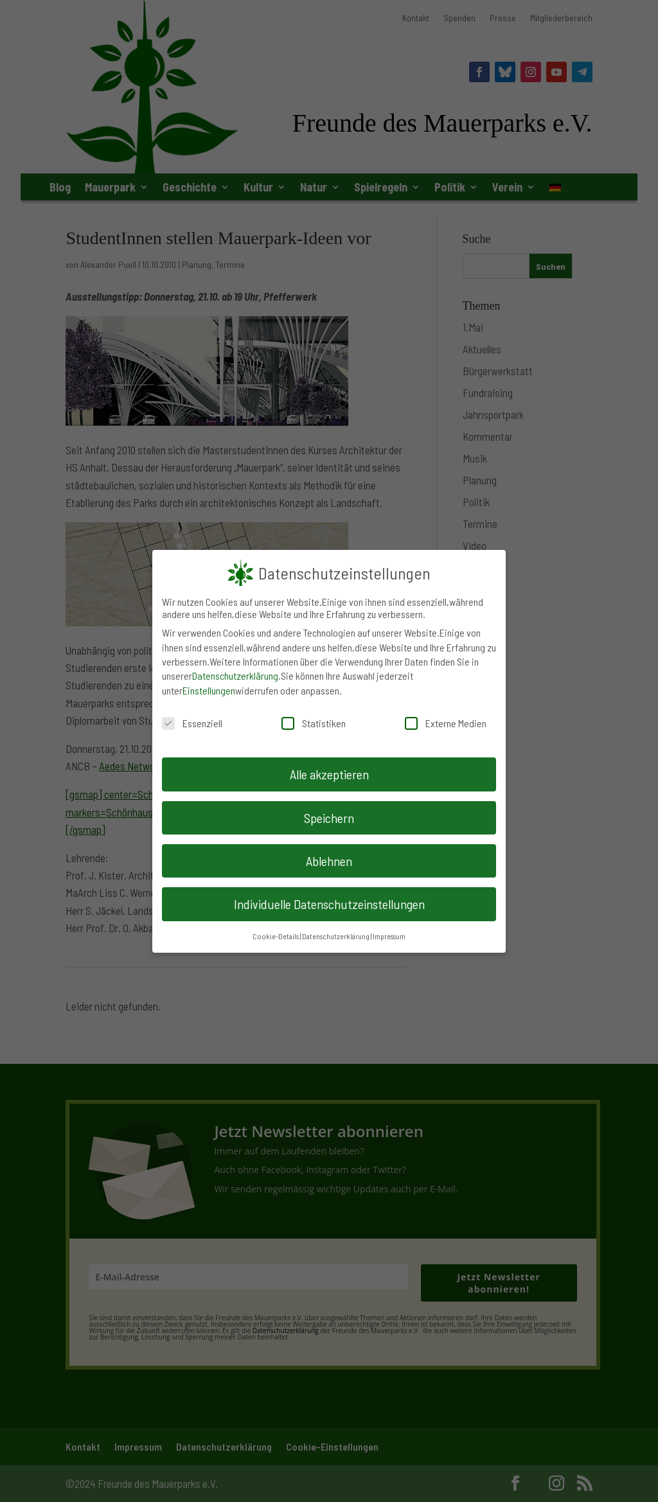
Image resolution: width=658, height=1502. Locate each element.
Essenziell (192, 723)
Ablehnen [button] (329, 861)
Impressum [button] (389, 935)
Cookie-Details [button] (276, 935)
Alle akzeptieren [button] (329, 774)
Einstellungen (208, 690)
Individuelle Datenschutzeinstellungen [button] (329, 904)
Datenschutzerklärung (235, 675)
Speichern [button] (329, 817)
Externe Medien (445, 723)
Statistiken (313, 723)
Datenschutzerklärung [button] (335, 935)
